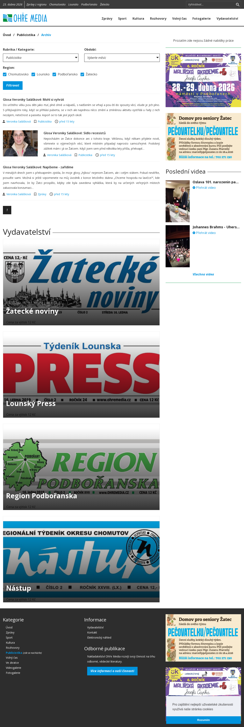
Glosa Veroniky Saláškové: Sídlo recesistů (75, 133)
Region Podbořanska (41, 495)
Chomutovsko (57, 4)
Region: (9, 67)
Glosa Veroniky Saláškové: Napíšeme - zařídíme (38, 167)
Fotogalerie (201, 18)
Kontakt (92, 632)
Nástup (18, 588)
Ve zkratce (12, 662)
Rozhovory (158, 18)
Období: (90, 49)
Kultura (138, 18)
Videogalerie (13, 668)
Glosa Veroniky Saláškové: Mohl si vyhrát (33, 99)
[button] (214, 709)
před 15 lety (66, 121)
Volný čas (179, 18)
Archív (46, 35)
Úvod (7, 35)
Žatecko (104, 4)
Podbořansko (89, 4)
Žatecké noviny (32, 311)
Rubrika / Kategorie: (18, 49)
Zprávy (107, 18)
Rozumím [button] (203, 720)
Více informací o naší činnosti (112, 671)
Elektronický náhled (99, 637)
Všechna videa (203, 274)
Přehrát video (204, 187)
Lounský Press (31, 403)
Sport (122, 18)
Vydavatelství (227, 18)
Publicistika (26, 35)
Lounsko (73, 4)
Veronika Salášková (19, 121)
